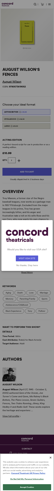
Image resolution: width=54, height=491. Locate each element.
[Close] (50, 459)
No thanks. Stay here (27, 265)
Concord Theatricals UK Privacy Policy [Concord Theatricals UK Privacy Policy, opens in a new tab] (28, 475)
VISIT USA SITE (27, 258)
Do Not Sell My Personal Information (27, 481)
